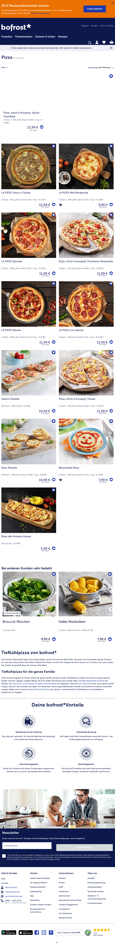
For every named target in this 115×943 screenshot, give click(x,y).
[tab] (96, 42)
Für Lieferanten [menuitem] (65, 912)
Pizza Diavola (83, 685)
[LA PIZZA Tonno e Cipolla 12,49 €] (28, 178)
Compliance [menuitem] (64, 907)
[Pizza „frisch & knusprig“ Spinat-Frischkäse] (57, 109)
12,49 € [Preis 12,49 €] (43, 205)
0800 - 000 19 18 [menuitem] (11, 898)
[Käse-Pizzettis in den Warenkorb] (53, 480)
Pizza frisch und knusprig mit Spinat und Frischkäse (34, 685)
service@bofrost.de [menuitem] (11, 894)
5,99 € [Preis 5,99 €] (44, 549)
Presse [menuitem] (62, 881)
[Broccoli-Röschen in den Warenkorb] (53, 639)
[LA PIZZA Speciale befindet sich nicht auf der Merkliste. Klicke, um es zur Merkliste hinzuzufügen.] (53, 215)
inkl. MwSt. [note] (46, 642)
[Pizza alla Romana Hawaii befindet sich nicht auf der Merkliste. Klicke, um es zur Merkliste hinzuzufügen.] (53, 490)
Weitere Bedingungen (40, 13)
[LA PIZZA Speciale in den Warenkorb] (53, 273)
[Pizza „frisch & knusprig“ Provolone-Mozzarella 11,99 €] (86, 246)
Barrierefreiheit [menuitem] (65, 916)
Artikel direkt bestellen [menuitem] (40, 876)
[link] (16, 27)
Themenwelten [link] (23, 36)
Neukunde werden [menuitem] (96, 890)
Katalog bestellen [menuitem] (38, 885)
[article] (57, 673)
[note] (29, 625)
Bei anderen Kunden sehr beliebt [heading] (27, 568)
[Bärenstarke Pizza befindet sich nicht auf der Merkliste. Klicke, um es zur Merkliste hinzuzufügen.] (110, 421)
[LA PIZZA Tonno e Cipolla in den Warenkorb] (53, 205)
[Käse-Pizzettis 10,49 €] (28, 453)
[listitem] (12, 612)
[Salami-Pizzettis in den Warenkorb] (53, 411)
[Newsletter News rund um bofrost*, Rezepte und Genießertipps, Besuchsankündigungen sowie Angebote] (57, 848)
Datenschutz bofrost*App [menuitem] (70, 898)
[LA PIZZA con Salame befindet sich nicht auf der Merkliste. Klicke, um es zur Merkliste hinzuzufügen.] (110, 284)
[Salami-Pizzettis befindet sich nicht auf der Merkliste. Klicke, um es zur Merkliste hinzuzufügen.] (53, 353)
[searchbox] (3, 43)
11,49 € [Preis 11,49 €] (44, 342)
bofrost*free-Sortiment (39, 691)
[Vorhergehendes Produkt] (4, 610)
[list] (57, 748)
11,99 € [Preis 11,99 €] (32, 127)
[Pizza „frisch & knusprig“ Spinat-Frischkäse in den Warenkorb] (41, 127)
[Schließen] (112, 3)
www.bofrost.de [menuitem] (10, 889)
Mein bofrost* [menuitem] (9, 885)
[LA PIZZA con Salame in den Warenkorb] (111, 342)
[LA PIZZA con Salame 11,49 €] (86, 315)
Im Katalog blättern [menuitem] (38, 881)
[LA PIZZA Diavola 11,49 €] (28, 315)
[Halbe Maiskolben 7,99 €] (85, 610)
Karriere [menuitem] (94, 26)
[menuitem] (6, 36)
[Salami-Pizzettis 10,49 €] (28, 384)
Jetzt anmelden (85, 847)
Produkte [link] (6, 36)
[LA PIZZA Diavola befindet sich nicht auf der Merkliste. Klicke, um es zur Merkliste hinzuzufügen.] (53, 284)
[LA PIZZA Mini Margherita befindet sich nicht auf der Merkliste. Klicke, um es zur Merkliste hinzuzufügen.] (110, 146)
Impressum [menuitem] (64, 890)
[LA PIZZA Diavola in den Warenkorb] (53, 342)
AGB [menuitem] (61, 885)
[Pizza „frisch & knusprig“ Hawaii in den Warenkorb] (111, 411)
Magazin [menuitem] (85, 26)
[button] (94, 8)
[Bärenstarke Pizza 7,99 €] (86, 453)
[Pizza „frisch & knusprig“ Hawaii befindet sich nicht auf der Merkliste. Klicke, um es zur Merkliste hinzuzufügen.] (110, 353)
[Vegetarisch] (60, 205)
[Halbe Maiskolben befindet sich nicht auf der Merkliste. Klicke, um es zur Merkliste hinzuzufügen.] (109, 574)
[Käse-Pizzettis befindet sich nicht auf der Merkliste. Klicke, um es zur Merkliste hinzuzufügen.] (53, 421)
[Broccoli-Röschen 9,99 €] (29, 610)
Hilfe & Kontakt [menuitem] (107, 26)
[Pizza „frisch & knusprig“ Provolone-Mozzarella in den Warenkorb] (111, 273)
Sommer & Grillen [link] (45, 36)
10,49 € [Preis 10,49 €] (43, 411)
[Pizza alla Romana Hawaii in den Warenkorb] (53, 549)
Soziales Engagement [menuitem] (68, 903)
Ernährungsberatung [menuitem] (96, 881)
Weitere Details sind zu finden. (47, 859)
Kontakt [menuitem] (4, 881)
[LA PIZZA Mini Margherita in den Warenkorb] (111, 205)
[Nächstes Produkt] (110, 610)
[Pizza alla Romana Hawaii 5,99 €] (28, 521)
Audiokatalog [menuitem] (36, 890)
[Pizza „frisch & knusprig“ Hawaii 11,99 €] (86, 384)
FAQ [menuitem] (3, 876)
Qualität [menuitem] (91, 876)
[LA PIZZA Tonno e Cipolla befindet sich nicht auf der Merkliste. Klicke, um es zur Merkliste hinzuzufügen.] (53, 146)
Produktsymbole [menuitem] (95, 901)
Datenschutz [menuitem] (64, 894)
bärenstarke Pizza (94, 682)
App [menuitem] (32, 894)
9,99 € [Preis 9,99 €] (102, 205)
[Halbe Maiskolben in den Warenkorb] (109, 639)
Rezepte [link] (63, 36)
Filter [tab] (6, 67)
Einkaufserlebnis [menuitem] (95, 885)
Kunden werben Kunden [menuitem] (40, 903)
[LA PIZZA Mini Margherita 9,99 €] (86, 178)
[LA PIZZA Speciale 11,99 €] (28, 246)
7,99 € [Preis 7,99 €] (102, 480)
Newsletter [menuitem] (35, 898)
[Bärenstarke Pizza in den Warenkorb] (111, 480)
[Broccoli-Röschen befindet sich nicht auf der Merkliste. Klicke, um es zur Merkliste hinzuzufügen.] (53, 574)
